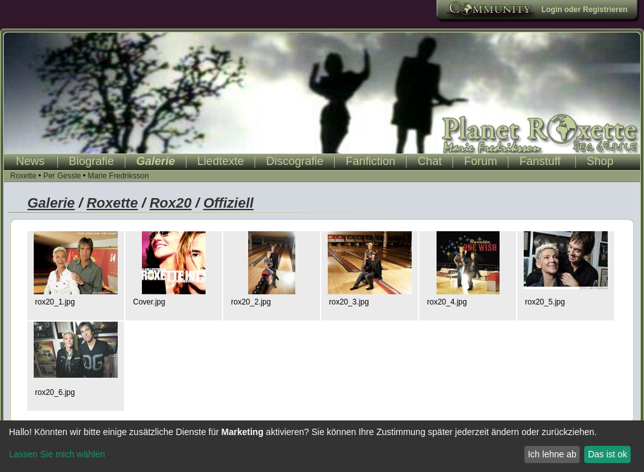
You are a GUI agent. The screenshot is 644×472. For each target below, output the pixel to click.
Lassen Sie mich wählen (57, 454)
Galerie (155, 161)
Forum (480, 161)
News (30, 161)
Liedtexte (220, 161)
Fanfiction (370, 161)
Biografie (91, 161)
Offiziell (228, 203)
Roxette (23, 175)
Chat (429, 161)
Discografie (294, 161)
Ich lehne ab (552, 454)
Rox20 (171, 203)
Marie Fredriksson (118, 175)
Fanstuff (540, 161)
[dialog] (322, 446)
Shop (600, 161)
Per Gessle (62, 175)
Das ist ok (607, 454)
